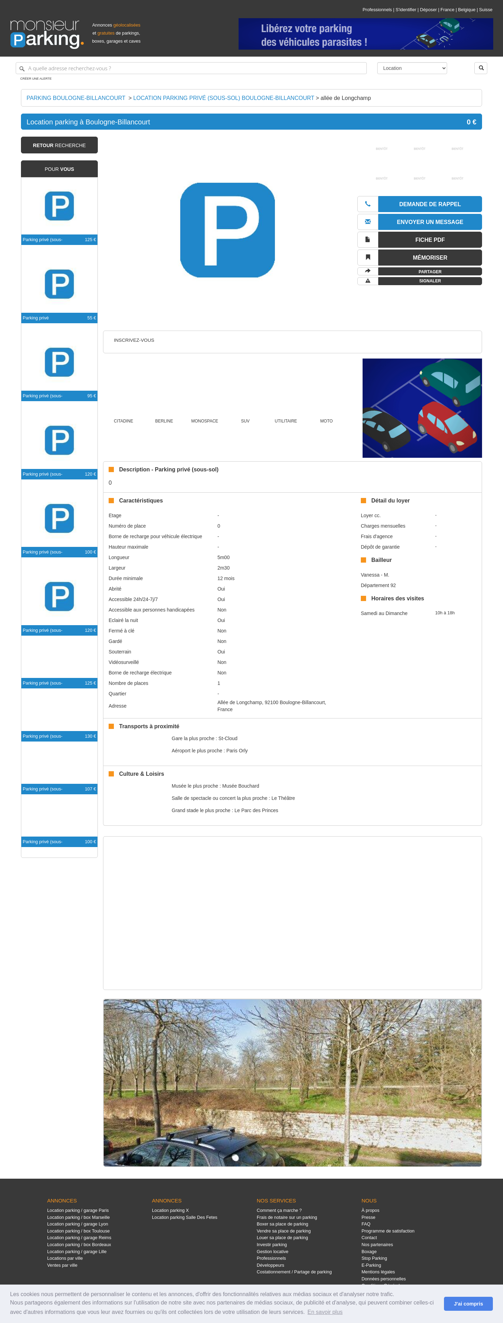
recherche (59, 145)
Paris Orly (237, 750)
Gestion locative (273, 1251)
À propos (370, 1210)
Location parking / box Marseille (78, 1217)
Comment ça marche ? (279, 1210)
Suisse (486, 9)
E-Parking (371, 1265)
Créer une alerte (36, 78)
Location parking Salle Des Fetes (184, 1217)
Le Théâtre (283, 798)
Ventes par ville (62, 1265)
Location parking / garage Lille (77, 1251)
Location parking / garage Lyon (77, 1224)
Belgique (466, 9)
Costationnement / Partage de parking (294, 1271)
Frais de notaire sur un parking (287, 1217)
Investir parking (272, 1244)
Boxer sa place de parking (282, 1224)
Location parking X (170, 1210)
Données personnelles (384, 1278)
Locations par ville (65, 1258)
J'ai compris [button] (468, 1304)
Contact (369, 1237)
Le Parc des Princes (256, 810)
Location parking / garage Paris (78, 1210)
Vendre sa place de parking (284, 1231)
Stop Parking (374, 1258)
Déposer (428, 9)
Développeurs (270, 1265)
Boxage (369, 1251)
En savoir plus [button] (325, 1312)
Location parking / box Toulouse (78, 1231)
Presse (369, 1217)
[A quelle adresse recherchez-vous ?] (191, 68)
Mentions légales (378, 1271)
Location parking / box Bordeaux (79, 1244)
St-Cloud (227, 738)
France (447, 9)
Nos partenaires (377, 1244)
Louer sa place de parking (282, 1237)
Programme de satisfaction (388, 1231)
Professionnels (377, 9)
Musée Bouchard (240, 786)
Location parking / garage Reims (79, 1237)
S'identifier (405, 9)
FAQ (366, 1224)
